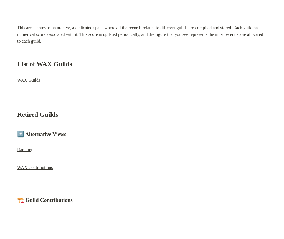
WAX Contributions (35, 167)
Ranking (24, 149)
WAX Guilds (28, 80)
